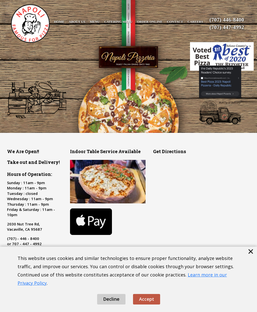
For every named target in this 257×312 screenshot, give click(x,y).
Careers (195, 22)
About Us (77, 22)
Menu (95, 22)
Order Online (150, 22)
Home (59, 22)
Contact (175, 22)
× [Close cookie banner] (251, 251)
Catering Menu (118, 22)
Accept (146, 299)
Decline (111, 299)
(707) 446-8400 (227, 20)
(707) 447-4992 (227, 27)
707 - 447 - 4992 (27, 243)
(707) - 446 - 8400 (23, 238)
